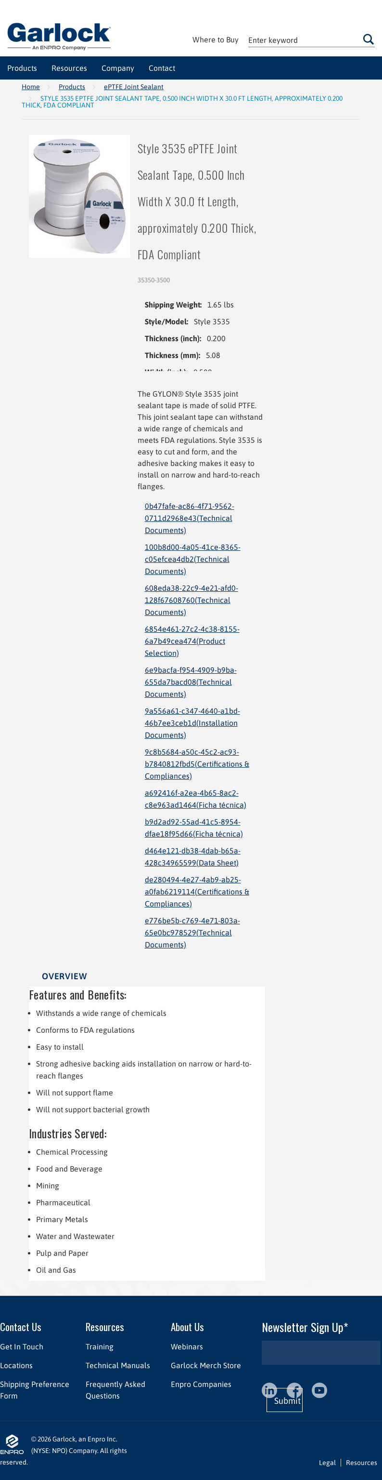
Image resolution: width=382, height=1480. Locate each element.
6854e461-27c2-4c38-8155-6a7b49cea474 (192, 641)
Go (368, 39)
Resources (105, 1326)
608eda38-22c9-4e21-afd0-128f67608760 (191, 600)
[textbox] (311, 39)
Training (100, 1346)
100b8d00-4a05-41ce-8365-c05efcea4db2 (193, 559)
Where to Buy (215, 39)
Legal (327, 1463)
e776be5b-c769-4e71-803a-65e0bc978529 (192, 932)
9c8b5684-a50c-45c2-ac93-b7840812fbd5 (197, 763)
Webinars (187, 1346)
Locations (16, 1365)
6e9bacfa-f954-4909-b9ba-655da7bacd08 (191, 682)
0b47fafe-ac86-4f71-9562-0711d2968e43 (189, 518)
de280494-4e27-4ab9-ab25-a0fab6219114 (197, 891)
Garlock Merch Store (206, 1365)
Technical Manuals (118, 1365)
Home (31, 87)
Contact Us (20, 1326)
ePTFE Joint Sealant (134, 87)
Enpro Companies (201, 1384)
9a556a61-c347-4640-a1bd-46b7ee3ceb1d (192, 723)
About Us (187, 1326)
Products (72, 87)
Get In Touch (21, 1346)
